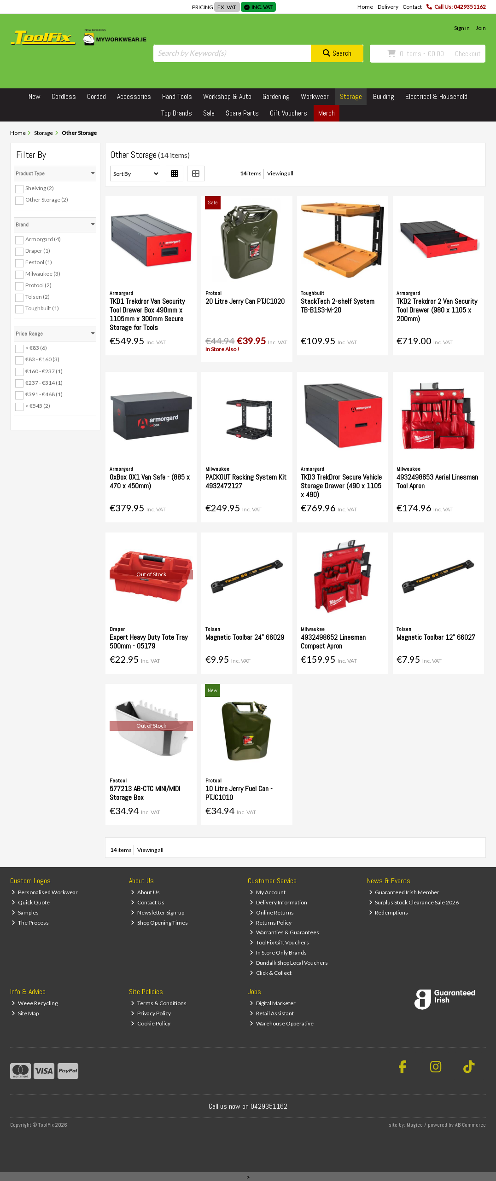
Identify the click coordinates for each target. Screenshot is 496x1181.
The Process (30, 922)
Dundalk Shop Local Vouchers (289, 962)
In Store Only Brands (278, 952)
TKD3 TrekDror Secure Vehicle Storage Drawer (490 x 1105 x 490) (341, 485)
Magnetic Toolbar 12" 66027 (436, 637)
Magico (415, 1125)
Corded (96, 96)
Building (383, 96)
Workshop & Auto (227, 96)
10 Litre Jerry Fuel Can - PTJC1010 (239, 793)
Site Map (25, 1013)
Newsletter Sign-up (157, 912)
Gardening (276, 96)
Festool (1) (38, 262)
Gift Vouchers (288, 113)
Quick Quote (31, 902)
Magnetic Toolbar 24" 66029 (244, 637)
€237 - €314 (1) (44, 382)
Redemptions (388, 912)
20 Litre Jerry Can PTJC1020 (245, 301)
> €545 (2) (37, 405)
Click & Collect (271, 972)
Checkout (468, 53)
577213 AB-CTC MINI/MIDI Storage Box (145, 793)
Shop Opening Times (159, 922)
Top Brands (176, 113)
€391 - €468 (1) (44, 394)
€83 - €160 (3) (42, 359)
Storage (351, 96)
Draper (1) (37, 250)
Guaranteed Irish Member (404, 892)
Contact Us (147, 902)
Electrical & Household (436, 96)
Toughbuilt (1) (42, 308)
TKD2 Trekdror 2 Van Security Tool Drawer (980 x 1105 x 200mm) (437, 310)
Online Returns (272, 912)
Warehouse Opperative (282, 1023)
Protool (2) (38, 285)
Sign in (462, 27)
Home (365, 6)
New (35, 96)
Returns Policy (271, 922)
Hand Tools (177, 96)
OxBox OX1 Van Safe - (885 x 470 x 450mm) (150, 481)
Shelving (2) (39, 188)
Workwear (315, 96)
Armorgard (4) (43, 239)
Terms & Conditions (159, 1003)
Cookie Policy (150, 1023)
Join (481, 27)
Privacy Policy (151, 1013)
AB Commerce (470, 1125)
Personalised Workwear (45, 892)
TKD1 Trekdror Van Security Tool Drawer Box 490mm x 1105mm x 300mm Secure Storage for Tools (147, 314)
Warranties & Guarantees (284, 932)
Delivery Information (278, 902)
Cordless (64, 96)
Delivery (388, 6)
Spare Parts (242, 113)
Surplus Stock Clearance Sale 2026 (414, 902)
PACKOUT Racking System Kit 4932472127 (245, 481)
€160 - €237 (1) (44, 370)
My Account (268, 892)
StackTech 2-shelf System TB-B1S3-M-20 (337, 305)
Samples (25, 912)
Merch (326, 113)
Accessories (134, 96)
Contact (412, 6)
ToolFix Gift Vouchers (279, 942)
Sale (209, 113)
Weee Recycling (35, 1003)
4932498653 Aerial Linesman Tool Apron (437, 481)
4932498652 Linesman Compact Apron (333, 641)
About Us (145, 892)
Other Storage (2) (46, 199)
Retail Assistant (272, 1013)
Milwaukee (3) (42, 273)
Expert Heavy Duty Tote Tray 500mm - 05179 (148, 641)
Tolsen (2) (37, 296)
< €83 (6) (36, 347)
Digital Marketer (273, 1003)
